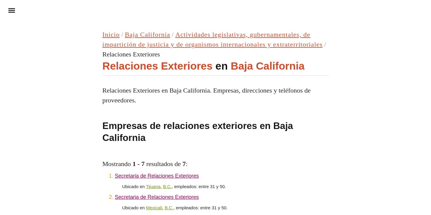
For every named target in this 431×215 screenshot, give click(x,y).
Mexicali (154, 207)
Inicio (111, 34)
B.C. (167, 186)
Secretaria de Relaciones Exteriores (157, 176)
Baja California (147, 34)
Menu (9, 10)
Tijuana (153, 186)
